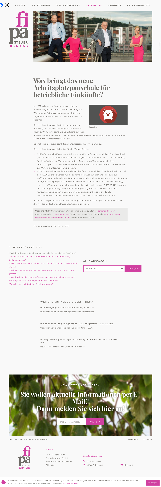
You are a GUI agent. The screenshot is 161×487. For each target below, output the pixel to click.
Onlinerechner (68, 5)
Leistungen (41, 5)
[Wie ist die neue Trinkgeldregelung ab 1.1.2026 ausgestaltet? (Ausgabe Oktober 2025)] (80, 327)
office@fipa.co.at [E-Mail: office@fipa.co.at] (95, 465)
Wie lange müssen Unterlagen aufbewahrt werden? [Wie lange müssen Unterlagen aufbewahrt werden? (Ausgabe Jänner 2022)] (33, 281)
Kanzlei (21, 5)
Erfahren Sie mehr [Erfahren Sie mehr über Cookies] (70, 483)
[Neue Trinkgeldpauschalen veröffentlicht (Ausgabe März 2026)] (80, 310)
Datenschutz (133, 439)
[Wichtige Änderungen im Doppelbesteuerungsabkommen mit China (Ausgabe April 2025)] (80, 344)
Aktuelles (94, 5)
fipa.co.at (129, 465)
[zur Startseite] (18, 36)
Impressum (147, 439)
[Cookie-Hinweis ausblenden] (153, 483)
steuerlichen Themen (105, 211)
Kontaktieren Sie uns (60, 218)
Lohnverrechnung (60, 214)
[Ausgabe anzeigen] (133, 268)
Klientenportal (139, 5)
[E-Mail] (71, 421)
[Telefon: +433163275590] (94, 461)
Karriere (114, 5)
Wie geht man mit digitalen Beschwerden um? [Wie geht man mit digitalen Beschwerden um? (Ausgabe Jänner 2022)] (31, 284)
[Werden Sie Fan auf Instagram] (7, 5)
